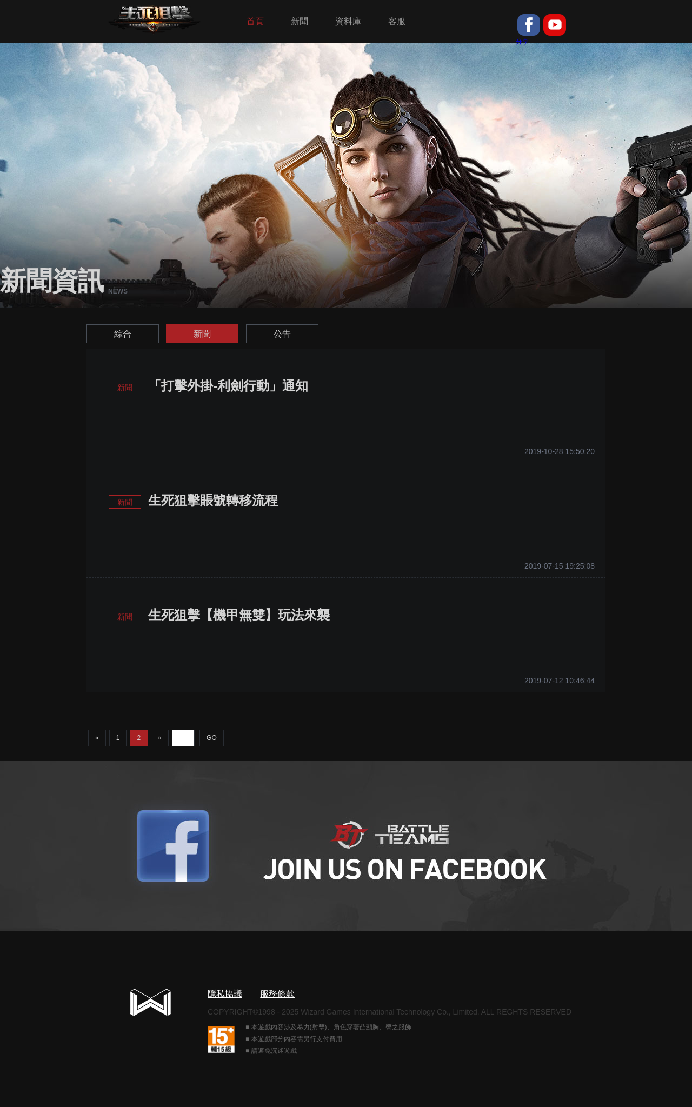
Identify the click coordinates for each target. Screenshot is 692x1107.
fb (528, 25)
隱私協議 (225, 993)
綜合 (122, 333)
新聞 (299, 21)
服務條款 (277, 993)
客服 (396, 21)
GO (212, 738)
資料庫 (348, 21)
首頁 (255, 21)
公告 (282, 333)
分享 (522, 41)
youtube (554, 25)
